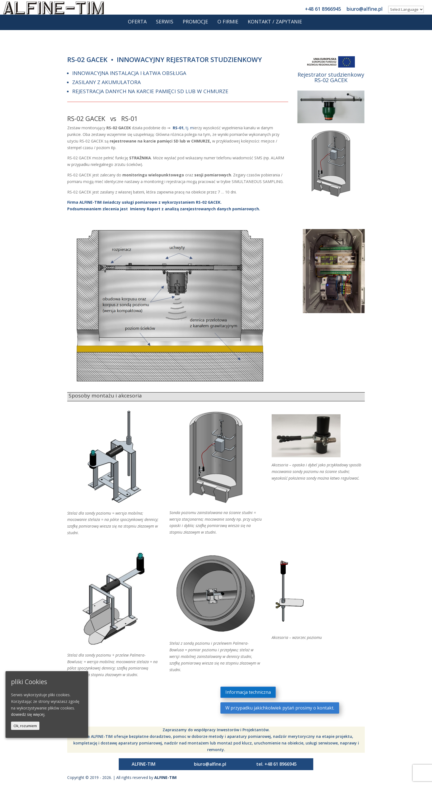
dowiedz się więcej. (28, 714)
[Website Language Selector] (406, 9)
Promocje (195, 24)
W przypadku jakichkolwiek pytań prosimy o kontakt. (279, 708)
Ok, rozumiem (25, 725)
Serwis (164, 24)
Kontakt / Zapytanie (275, 24)
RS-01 (178, 127)
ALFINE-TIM (143, 764)
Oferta (137, 24)
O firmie (227, 24)
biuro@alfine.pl (365, 8)
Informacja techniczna (248, 692)
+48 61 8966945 (323, 8)
